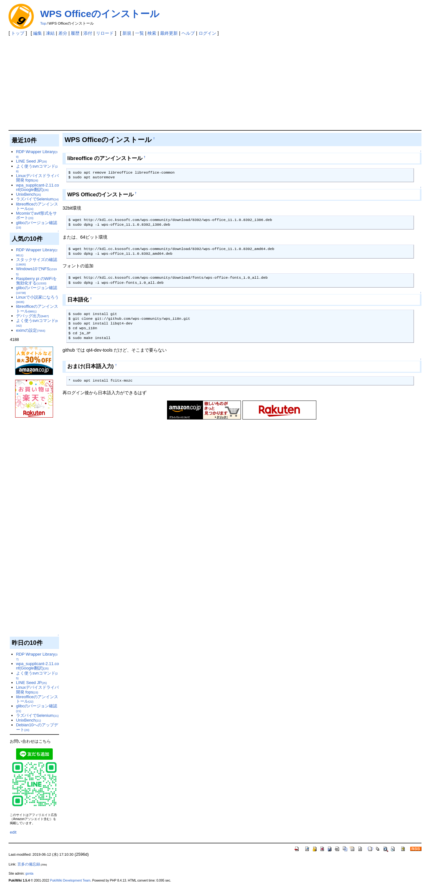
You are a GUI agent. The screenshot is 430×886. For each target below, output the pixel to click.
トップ (17, 33)
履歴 (75, 33)
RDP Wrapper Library (36, 153)
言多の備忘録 (28, 864)
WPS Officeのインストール (99, 14)
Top (43, 23)
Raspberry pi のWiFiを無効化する (36, 280)
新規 (126, 33)
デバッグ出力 (32, 315)
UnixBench (28, 194)
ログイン (207, 33)
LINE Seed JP (31, 161)
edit (13, 832)
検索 (151, 33)
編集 (37, 33)
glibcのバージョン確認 (36, 224)
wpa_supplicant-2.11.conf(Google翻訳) (37, 187)
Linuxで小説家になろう (37, 299)
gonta (29, 873)
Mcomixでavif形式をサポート (36, 215)
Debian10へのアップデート (37, 727)
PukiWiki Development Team (70, 880)
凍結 (50, 33)
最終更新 (169, 33)
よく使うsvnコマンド (37, 168)
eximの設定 (30, 330)
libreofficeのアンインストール (37, 206)
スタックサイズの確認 (36, 261)
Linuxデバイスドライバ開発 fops (37, 177)
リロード (105, 33)
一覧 (139, 33)
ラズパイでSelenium (37, 199)
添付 (87, 33)
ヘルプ (188, 33)
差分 (62, 33)
